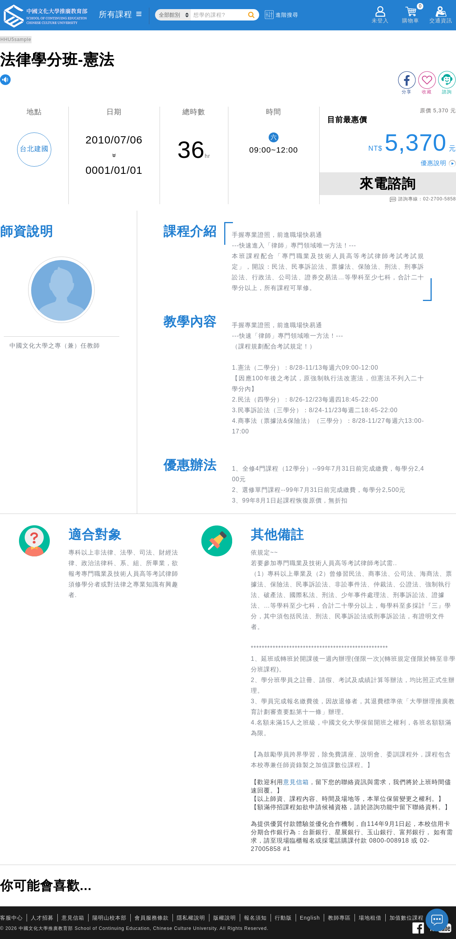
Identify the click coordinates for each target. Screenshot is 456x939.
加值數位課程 (407, 918)
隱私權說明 (191, 918)
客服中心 (11, 918)
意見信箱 (296, 782)
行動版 (283, 918)
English (310, 918)
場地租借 (370, 918)
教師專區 (339, 918)
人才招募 (42, 918)
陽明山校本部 (109, 918)
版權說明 (224, 918)
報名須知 (255, 918)
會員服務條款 (152, 918)
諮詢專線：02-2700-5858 (423, 199)
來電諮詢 (387, 183)
